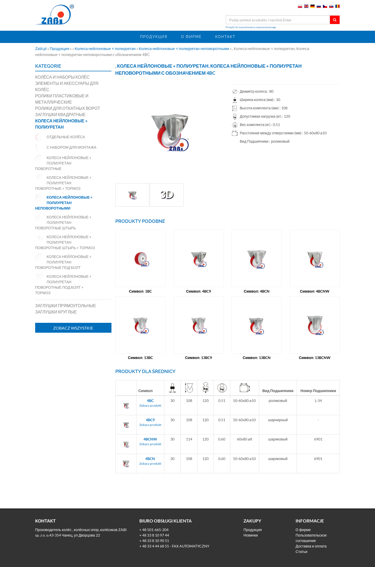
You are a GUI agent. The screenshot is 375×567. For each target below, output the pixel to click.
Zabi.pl (41, 48)
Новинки (250, 535)
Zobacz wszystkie (73, 327)
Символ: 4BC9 (198, 291)
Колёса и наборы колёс (62, 76)
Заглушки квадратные (60, 114)
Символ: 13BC (140, 357)
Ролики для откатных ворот (67, 108)
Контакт (225, 37)
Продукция (153, 37)
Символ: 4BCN (257, 291)
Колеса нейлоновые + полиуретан (105, 48)
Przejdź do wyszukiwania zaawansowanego (251, 27)
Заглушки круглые (56, 311)
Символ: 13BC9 (198, 357)
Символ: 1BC (140, 291)
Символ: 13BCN (257, 357)
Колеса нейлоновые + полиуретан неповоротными (184, 48)
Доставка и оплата (311, 546)
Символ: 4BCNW (315, 291)
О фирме (191, 37)
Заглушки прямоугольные (65, 305)
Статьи (301, 551)
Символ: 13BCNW (315, 357)
